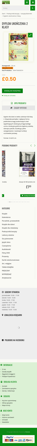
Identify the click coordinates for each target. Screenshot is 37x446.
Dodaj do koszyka (12, 91)
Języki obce (6, 242)
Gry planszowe (7, 239)
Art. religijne (6, 263)
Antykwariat (6, 278)
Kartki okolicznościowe (10, 260)
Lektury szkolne (8, 235)
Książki (4, 214)
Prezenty (5, 256)
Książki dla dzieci (8, 224)
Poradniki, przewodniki (10, 221)
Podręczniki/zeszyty (13, 14)
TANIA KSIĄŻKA (7, 267)
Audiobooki (6, 249)
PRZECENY (6, 271)
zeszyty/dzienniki (26, 14)
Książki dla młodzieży (10, 228)
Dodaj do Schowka (9, 95)
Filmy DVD (6, 253)
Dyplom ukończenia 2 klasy (12, 16)
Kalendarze (6, 217)
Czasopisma (6, 246)
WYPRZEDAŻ (6, 274)
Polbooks (27, 432)
